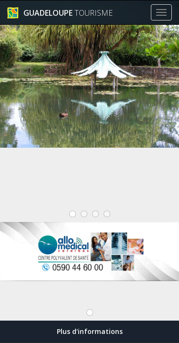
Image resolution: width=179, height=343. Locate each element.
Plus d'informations (90, 331)
